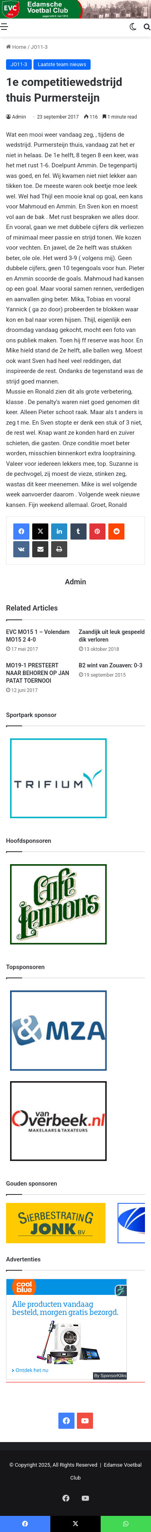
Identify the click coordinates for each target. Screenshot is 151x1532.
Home (16, 47)
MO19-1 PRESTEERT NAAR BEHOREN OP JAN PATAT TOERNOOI (37, 673)
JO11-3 (39, 47)
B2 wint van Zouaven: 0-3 (111, 665)
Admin (19, 117)
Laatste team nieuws (62, 64)
